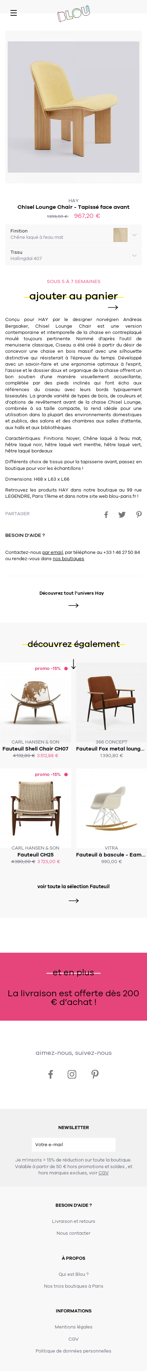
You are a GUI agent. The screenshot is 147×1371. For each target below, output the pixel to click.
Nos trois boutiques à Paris (73, 1286)
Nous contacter (73, 1233)
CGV (103, 1173)
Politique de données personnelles (73, 1351)
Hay (73, 200)
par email (52, 552)
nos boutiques (68, 559)
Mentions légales (74, 1327)
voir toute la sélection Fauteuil (73, 886)
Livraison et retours (73, 1221)
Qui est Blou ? (74, 1274)
